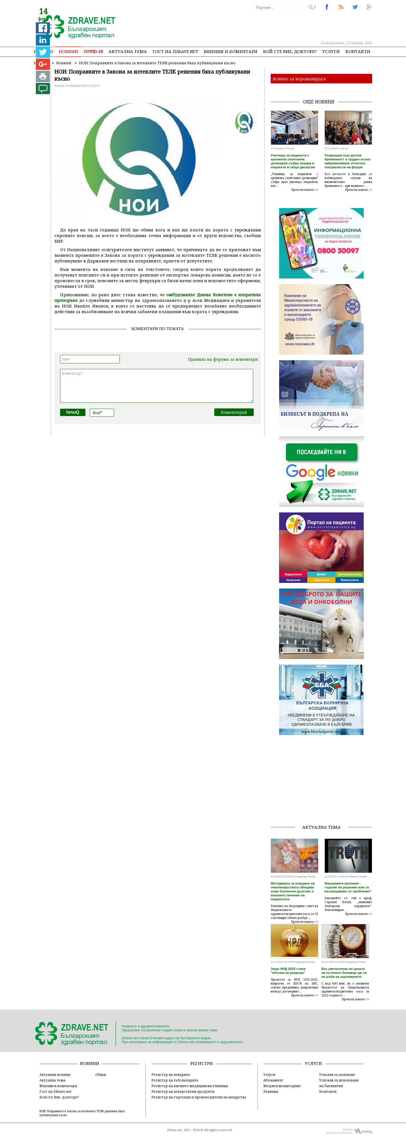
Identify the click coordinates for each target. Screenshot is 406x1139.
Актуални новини (54, 1074)
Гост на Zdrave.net (55, 1091)
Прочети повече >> (304, 190)
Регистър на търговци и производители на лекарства (198, 1097)
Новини (68, 51)
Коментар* (156, 386)
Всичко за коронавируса (299, 78)
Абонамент (273, 1080)
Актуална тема (128, 51)
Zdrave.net (174, 1130)
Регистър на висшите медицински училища (189, 1085)
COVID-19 (93, 51)
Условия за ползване (337, 1074)
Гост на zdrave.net (175, 51)
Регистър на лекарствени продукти (182, 1091)
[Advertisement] (269, 25)
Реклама (270, 1091)
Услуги (331, 51)
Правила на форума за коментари (223, 359)
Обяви (100, 1074)
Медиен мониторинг (282, 1085)
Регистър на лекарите (170, 1074)
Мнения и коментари (230, 51)
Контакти (357, 51)
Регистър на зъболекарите (174, 1080)
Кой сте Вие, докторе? (290, 51)
